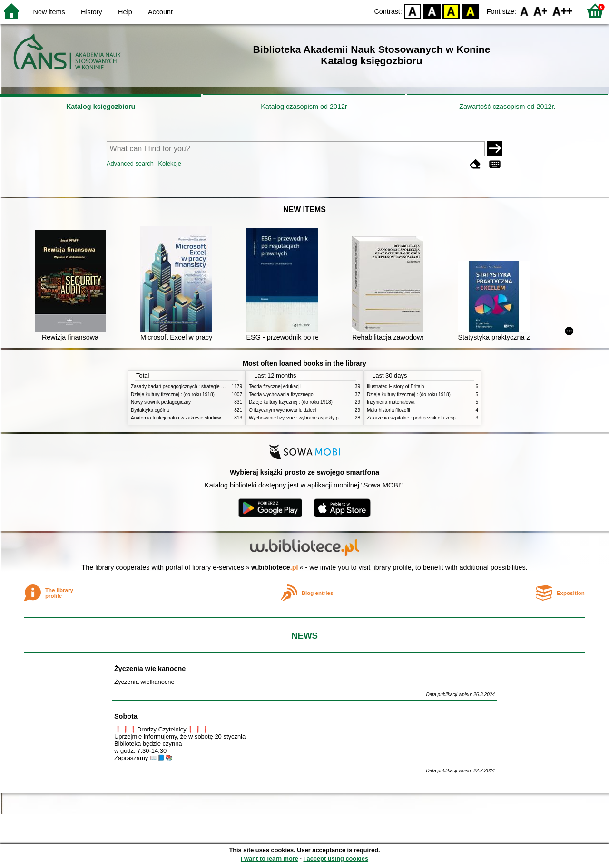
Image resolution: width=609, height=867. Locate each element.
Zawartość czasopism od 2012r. (507, 106)
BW (432, 11)
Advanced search (130, 163)
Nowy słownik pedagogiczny (161, 402)
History (91, 12)
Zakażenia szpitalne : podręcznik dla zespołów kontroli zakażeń (434, 417)
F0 (524, 11)
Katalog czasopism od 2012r (304, 106)
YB (451, 11)
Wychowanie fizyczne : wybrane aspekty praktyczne (304, 417)
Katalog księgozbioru (101, 106)
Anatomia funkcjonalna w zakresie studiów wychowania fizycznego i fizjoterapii (214, 417)
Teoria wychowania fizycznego (281, 394)
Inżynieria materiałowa (390, 402)
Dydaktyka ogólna (150, 410)
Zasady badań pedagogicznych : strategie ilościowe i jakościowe (199, 386)
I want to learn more (269, 858)
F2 (562, 11)
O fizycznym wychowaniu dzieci (282, 410)
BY (470, 11)
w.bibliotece (274, 567)
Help (125, 12)
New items (49, 12)
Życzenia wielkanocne (150, 668)
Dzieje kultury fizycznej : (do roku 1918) (173, 394)
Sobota (126, 716)
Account (160, 12)
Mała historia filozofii (388, 410)
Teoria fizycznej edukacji (275, 386)
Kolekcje (169, 163)
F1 (540, 11)
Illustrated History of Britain (395, 386)
